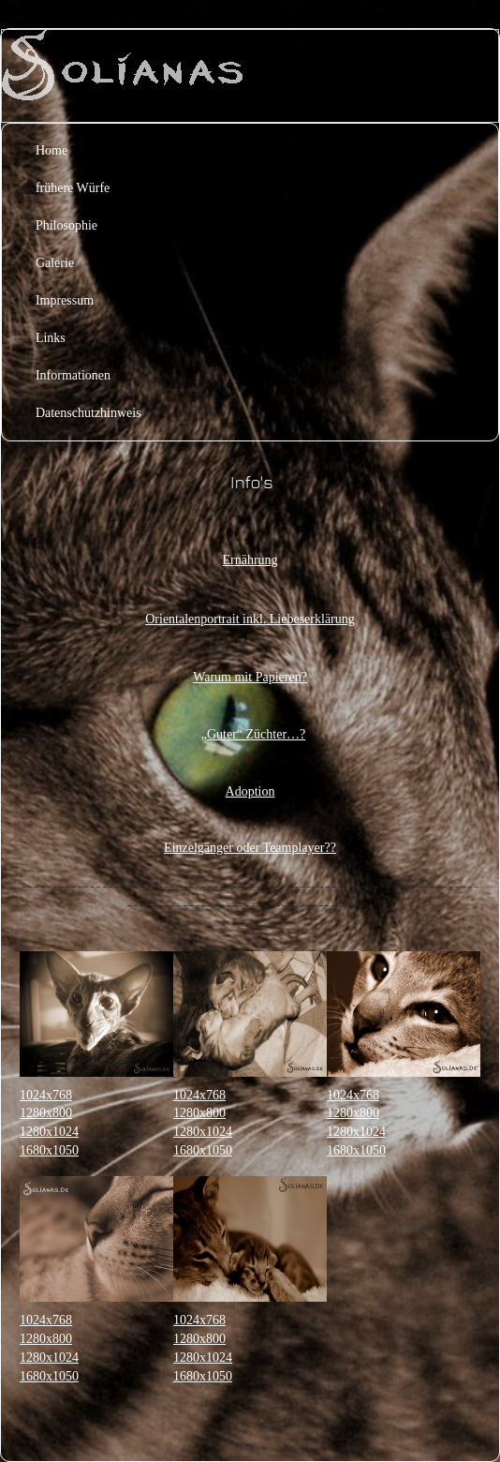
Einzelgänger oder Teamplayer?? (250, 848)
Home (51, 150)
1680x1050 (49, 1150)
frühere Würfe (73, 188)
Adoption (250, 791)
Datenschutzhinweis (88, 413)
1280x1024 (49, 1132)
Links (51, 338)
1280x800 (46, 1113)
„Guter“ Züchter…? (253, 734)
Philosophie (66, 225)
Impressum (65, 300)
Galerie (55, 263)
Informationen (73, 375)
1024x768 (46, 1095)
